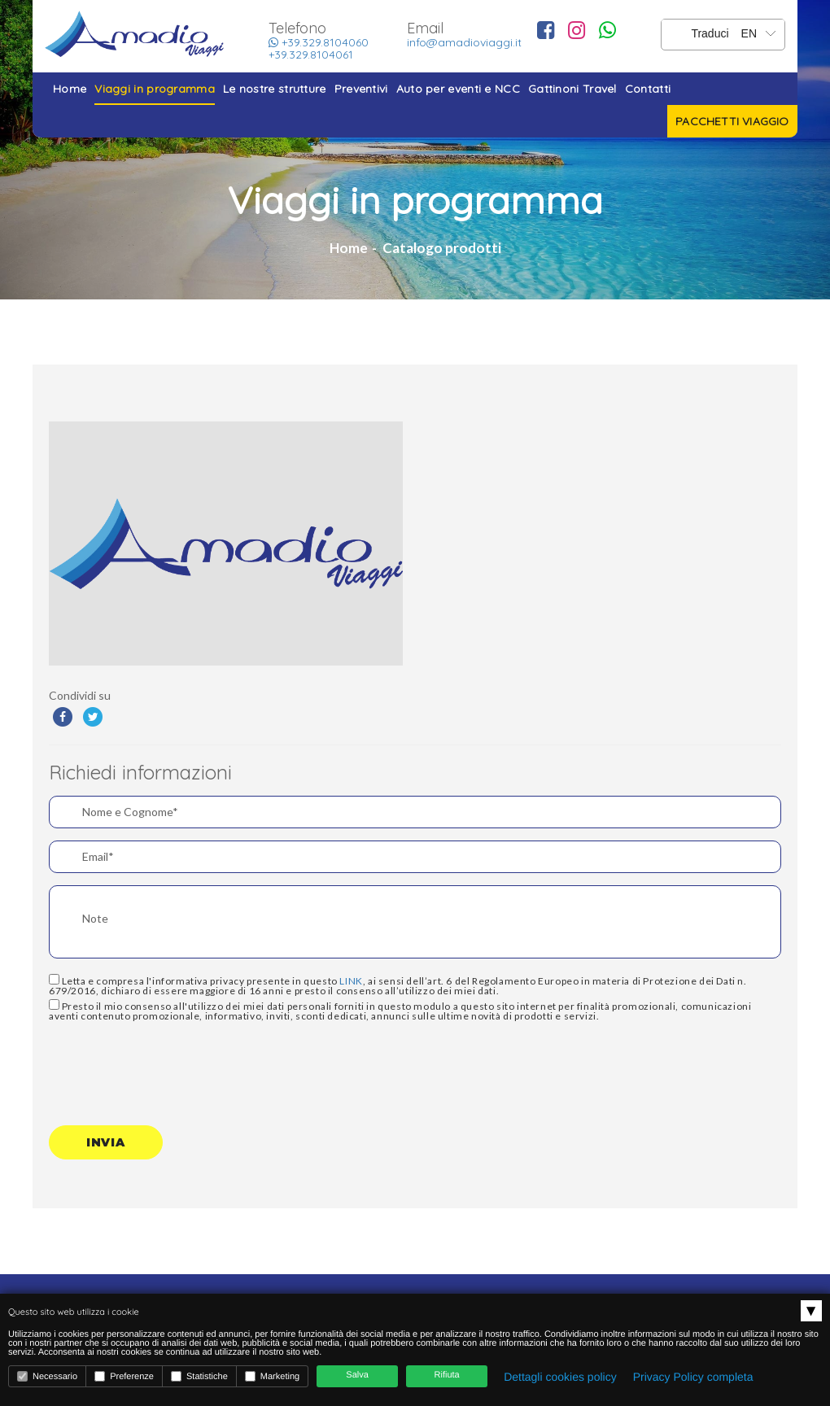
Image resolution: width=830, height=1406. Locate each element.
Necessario (47, 1376)
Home (69, 88)
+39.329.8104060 (319, 42)
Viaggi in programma (154, 88)
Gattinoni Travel (572, 88)
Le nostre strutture (274, 88)
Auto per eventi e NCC (458, 88)
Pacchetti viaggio (731, 121)
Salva (357, 1375)
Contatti (648, 88)
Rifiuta (447, 1375)
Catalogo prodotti (441, 247)
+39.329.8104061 (311, 54)
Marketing (272, 1376)
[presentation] (172, 1065)
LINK (350, 981)
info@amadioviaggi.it (464, 42)
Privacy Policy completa (693, 1376)
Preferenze (124, 1376)
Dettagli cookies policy (560, 1376)
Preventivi (361, 88)
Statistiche (199, 1376)
